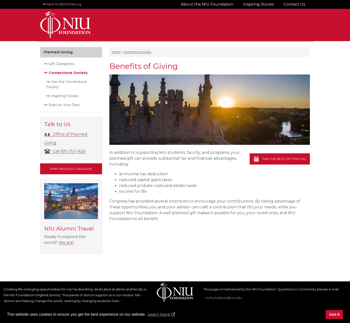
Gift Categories (61, 64)
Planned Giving (58, 52)
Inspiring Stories (64, 96)
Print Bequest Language (71, 169)
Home (116, 52)
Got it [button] (334, 314)
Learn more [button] (159, 314)
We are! (66, 242)
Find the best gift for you (284, 159)
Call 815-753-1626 (65, 151)
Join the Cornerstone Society (66, 84)
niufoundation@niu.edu (223, 298)
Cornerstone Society (137, 52)
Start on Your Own (64, 105)
